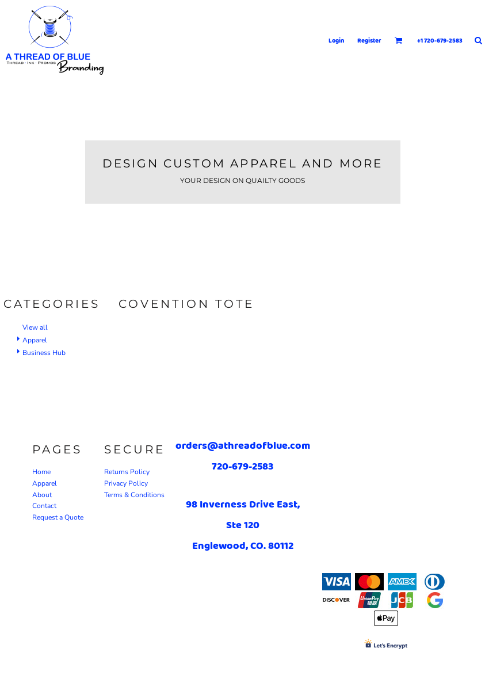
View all (35, 327)
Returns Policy (127, 471)
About (42, 494)
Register (369, 40)
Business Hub (44, 352)
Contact (44, 505)
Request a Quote (57, 517)
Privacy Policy (126, 483)
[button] (399, 40)
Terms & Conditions (134, 494)
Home (41, 471)
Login (336, 40)
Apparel (34, 340)
